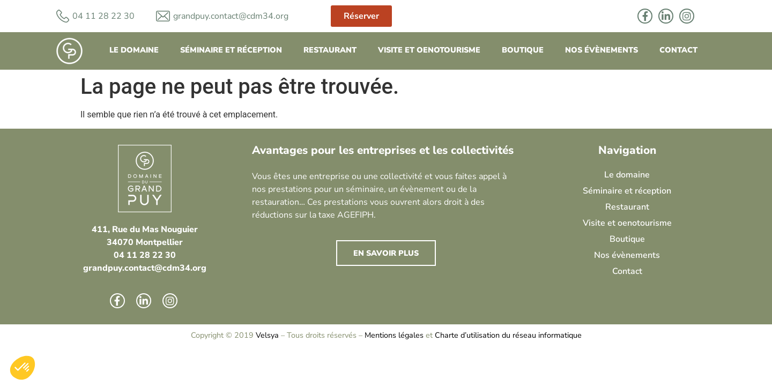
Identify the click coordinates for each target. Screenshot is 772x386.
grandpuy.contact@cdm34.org (230, 16)
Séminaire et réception (231, 49)
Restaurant (330, 49)
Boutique (523, 49)
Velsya (267, 335)
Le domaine (134, 49)
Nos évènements (601, 49)
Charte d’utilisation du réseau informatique (508, 335)
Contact (678, 49)
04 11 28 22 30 (145, 255)
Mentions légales (394, 335)
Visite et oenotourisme (429, 49)
